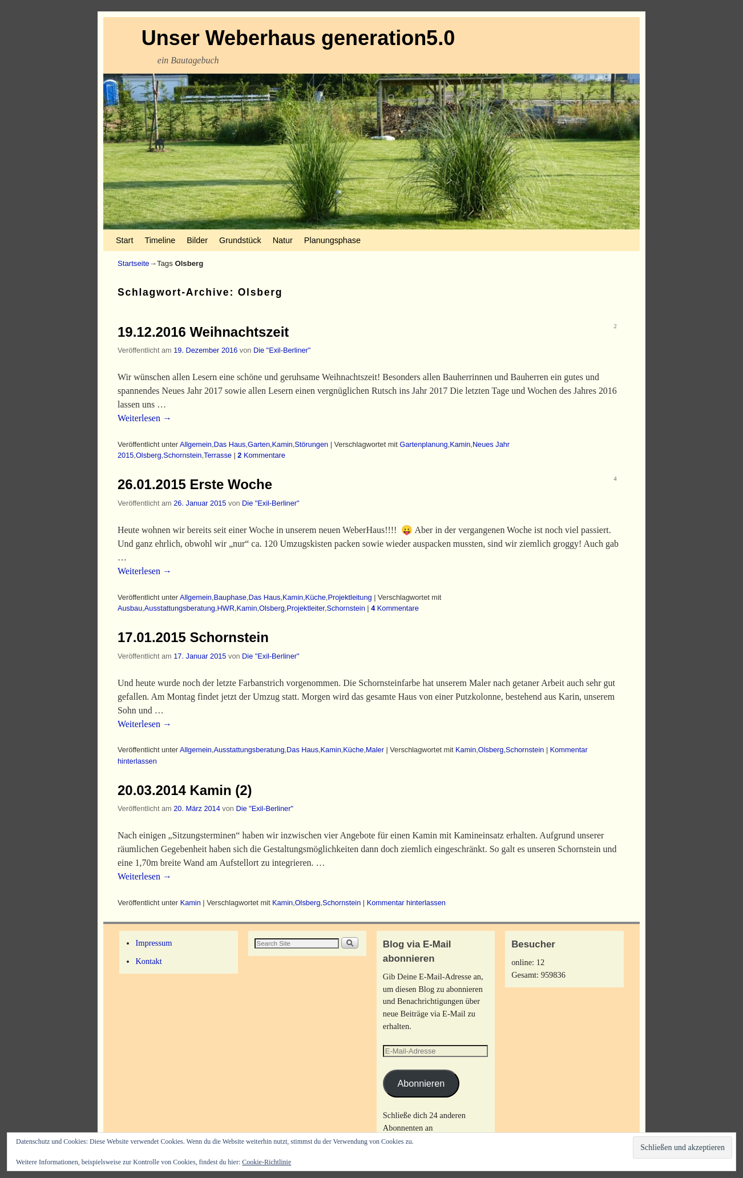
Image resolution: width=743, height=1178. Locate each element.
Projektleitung (349, 597)
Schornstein (182, 455)
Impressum (153, 942)
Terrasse (218, 455)
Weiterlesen (145, 418)
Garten (259, 444)
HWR (225, 608)
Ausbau (130, 608)
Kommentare (261, 455)
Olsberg (148, 455)
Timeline (159, 240)
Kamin (282, 444)
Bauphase (229, 597)
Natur (283, 240)
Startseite (134, 263)
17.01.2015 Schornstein (193, 637)
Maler (375, 749)
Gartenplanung (423, 444)
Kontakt (148, 961)
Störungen (311, 444)
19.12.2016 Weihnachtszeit (203, 332)
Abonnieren (421, 1083)
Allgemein (196, 444)
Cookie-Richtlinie (266, 1162)
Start (124, 240)
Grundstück (240, 240)
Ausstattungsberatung (179, 608)
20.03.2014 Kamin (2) (185, 790)
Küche (315, 597)
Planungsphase (332, 240)
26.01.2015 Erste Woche (195, 484)
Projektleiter (305, 608)
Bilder (197, 240)
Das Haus (229, 444)
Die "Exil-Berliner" (281, 350)
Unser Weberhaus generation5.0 (298, 38)
